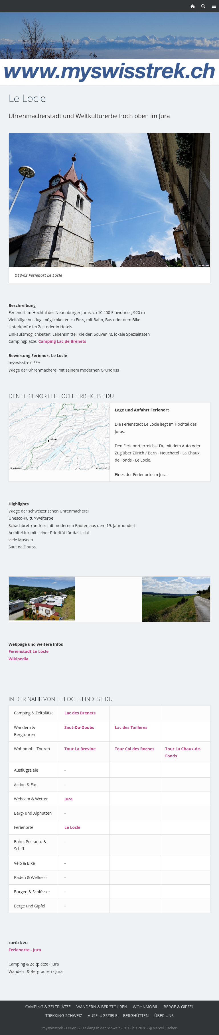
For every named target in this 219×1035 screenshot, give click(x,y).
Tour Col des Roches (135, 748)
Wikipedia (18, 658)
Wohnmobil (145, 1006)
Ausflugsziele (102, 1015)
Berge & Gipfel (179, 1006)
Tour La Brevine (80, 748)
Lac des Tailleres (131, 727)
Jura (68, 799)
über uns (164, 1015)
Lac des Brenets (80, 713)
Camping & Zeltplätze (48, 1006)
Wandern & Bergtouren (101, 1006)
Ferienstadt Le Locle (28, 651)
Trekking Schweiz (63, 1015)
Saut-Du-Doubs (79, 727)
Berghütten (136, 1015)
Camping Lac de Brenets (62, 341)
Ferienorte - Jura (25, 949)
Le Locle (72, 827)
